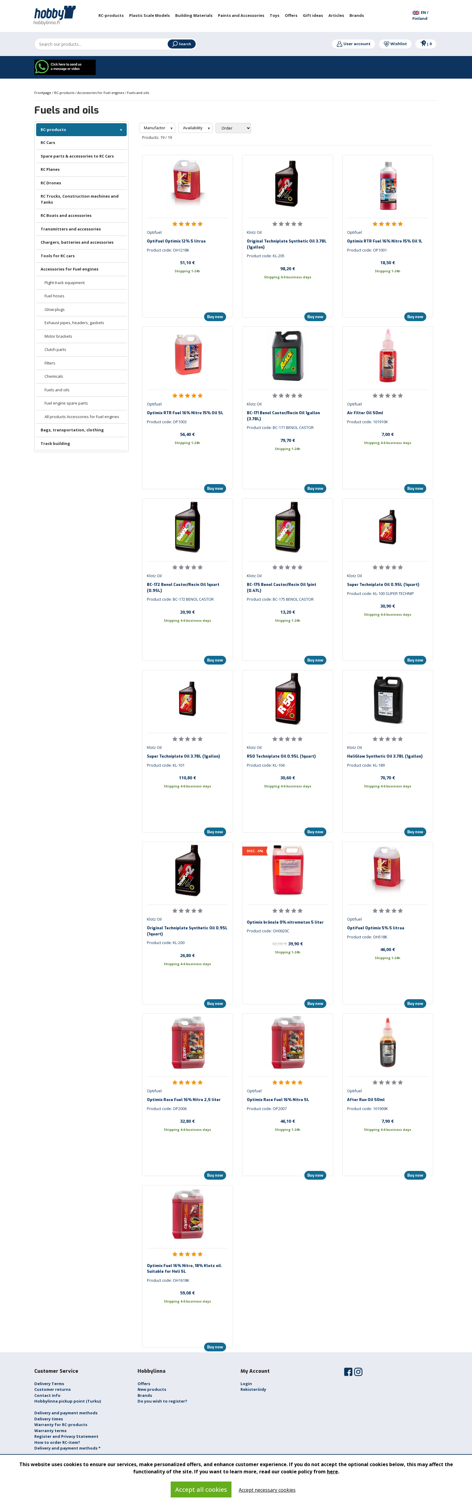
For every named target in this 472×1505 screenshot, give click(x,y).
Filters (50, 363)
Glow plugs (55, 309)
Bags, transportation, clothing (72, 430)
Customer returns (52, 1389)
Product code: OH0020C (268, 931)
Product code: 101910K (367, 421)
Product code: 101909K (367, 1108)
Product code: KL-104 (265, 765)
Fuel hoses (54, 296)
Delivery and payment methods (66, 1413)
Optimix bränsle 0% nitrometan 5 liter (285, 922)
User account (354, 43)
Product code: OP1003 (167, 421)
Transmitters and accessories (71, 229)
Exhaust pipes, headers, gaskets (74, 322)
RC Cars (48, 142)
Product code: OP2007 (267, 1108)
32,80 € (187, 1121)
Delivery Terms (49, 1383)
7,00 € (387, 434)
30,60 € (287, 777)
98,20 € (287, 268)
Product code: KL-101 (166, 765)
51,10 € (187, 262)
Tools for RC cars (58, 255)
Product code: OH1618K (168, 1280)
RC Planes (50, 169)
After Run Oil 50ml (366, 1099)
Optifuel (154, 232)
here (332, 1471)
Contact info (47, 1395)
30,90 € (387, 606)
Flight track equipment (65, 282)
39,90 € (287, 943)
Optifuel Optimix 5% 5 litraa (375, 928)
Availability (193, 127)
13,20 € (287, 612)
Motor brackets (58, 336)
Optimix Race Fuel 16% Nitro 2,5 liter (184, 1099)
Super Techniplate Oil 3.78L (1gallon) (183, 756)
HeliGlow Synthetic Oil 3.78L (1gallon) (385, 756)
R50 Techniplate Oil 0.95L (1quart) (281, 756)
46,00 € (387, 949)
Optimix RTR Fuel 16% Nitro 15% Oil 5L (185, 412)
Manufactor (155, 127)
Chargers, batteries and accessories (77, 242)
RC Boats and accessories (66, 215)
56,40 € (187, 434)
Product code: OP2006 (167, 1108)
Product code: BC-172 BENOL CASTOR (180, 599)
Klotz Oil (254, 232)
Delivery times (48, 1419)
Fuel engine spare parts (66, 403)
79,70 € (287, 440)
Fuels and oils (57, 390)
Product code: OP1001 (367, 250)
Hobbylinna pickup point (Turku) (67, 1401)
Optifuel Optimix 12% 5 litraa (176, 241)
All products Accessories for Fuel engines (82, 416)
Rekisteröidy (253, 1389)
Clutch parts (55, 349)
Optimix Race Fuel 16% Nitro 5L (278, 1099)
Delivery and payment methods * (67, 1448)
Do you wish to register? (162, 1401)
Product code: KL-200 (166, 942)
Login (246, 1383)
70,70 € (387, 777)
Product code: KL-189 (366, 765)
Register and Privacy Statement (66, 1436)
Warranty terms (50, 1430)
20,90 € (187, 612)
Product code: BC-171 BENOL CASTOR (280, 427)
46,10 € (287, 1121)
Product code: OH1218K (168, 250)
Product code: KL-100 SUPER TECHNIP (380, 593)
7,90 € (387, 1121)
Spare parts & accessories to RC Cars (77, 156)
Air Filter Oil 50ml (365, 412)
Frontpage (43, 92)
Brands (145, 1395)
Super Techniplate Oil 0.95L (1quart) (383, 584)
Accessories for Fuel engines (69, 269)
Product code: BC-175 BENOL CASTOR (280, 599)
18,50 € (387, 262)
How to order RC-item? (57, 1442)
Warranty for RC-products (60, 1424)
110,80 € (187, 777)
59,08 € (187, 1293)
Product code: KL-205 (265, 255)
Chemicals (54, 376)
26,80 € (187, 955)
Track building (55, 443)
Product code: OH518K (367, 937)
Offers (144, 1383)
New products (152, 1389)
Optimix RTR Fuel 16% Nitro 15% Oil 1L (384, 241)
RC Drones (51, 183)
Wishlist (395, 43)
